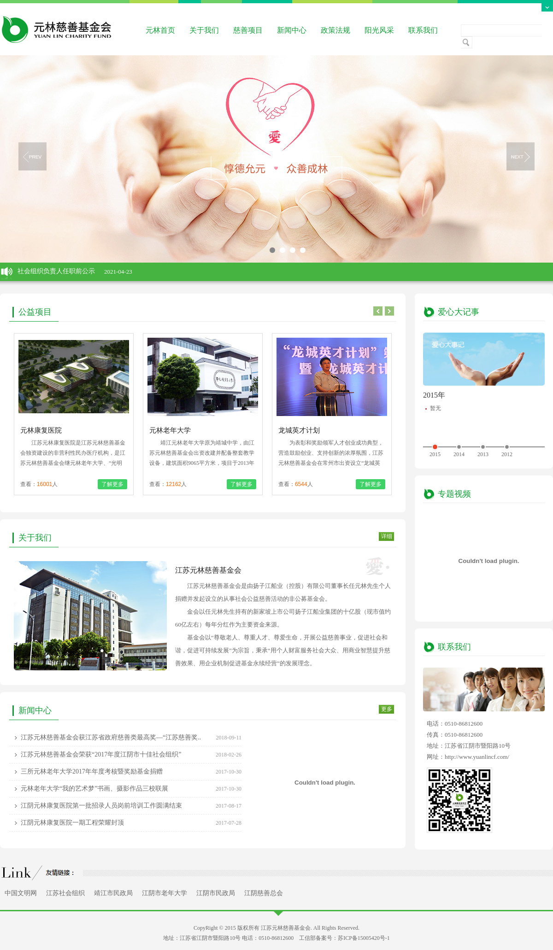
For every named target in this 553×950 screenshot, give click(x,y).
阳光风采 (379, 30)
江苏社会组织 (65, 893)
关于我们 (204, 30)
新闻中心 (291, 30)
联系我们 (423, 30)
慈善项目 (248, 30)
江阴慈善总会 (263, 893)
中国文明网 (21, 893)
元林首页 (160, 30)
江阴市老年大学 (164, 893)
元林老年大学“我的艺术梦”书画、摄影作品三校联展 (94, 788)
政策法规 (335, 30)
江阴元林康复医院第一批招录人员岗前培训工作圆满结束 (101, 805)
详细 (386, 536)
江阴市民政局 (215, 893)
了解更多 (112, 484)
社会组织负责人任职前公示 (56, 271)
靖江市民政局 (113, 893)
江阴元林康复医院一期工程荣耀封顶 (72, 822)
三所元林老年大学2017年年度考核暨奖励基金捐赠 (92, 771)
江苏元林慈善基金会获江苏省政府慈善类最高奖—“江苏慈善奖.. (111, 737)
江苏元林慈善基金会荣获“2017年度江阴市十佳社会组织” (101, 754)
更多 (386, 709)
